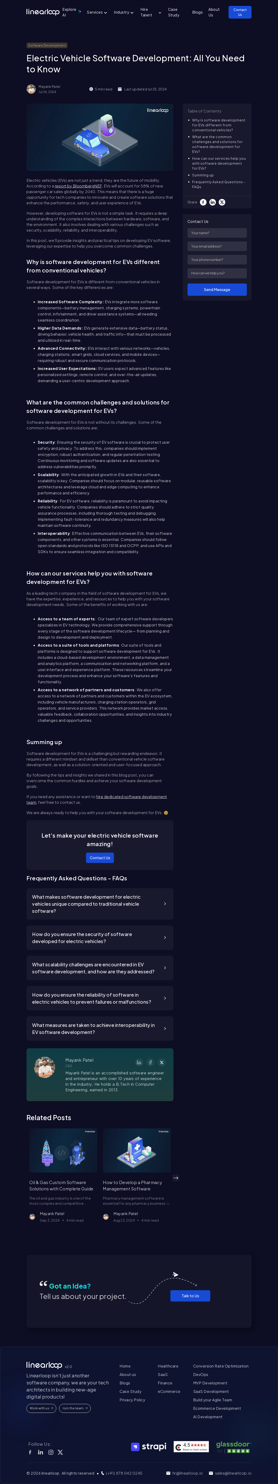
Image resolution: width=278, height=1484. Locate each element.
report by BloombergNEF (78, 185)
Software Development (47, 45)
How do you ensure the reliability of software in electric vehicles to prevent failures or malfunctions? (91, 998)
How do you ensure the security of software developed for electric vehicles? (82, 937)
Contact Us (100, 857)
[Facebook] (204, 202)
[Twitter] (223, 202)
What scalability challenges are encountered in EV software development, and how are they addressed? (93, 967)
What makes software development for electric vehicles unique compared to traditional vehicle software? (86, 904)
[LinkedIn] (214, 202)
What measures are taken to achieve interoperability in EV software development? (93, 1028)
